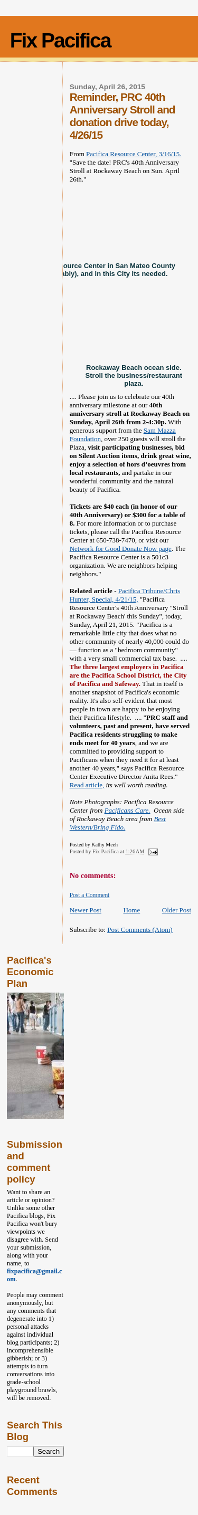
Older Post (176, 910)
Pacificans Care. (127, 810)
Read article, (87, 785)
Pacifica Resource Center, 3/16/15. (133, 154)
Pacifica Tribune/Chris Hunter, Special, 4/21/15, (125, 595)
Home (131, 910)
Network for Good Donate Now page (121, 548)
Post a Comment (90, 895)
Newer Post (85, 910)
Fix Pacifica (60, 40)
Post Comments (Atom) (140, 929)
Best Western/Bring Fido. (118, 823)
